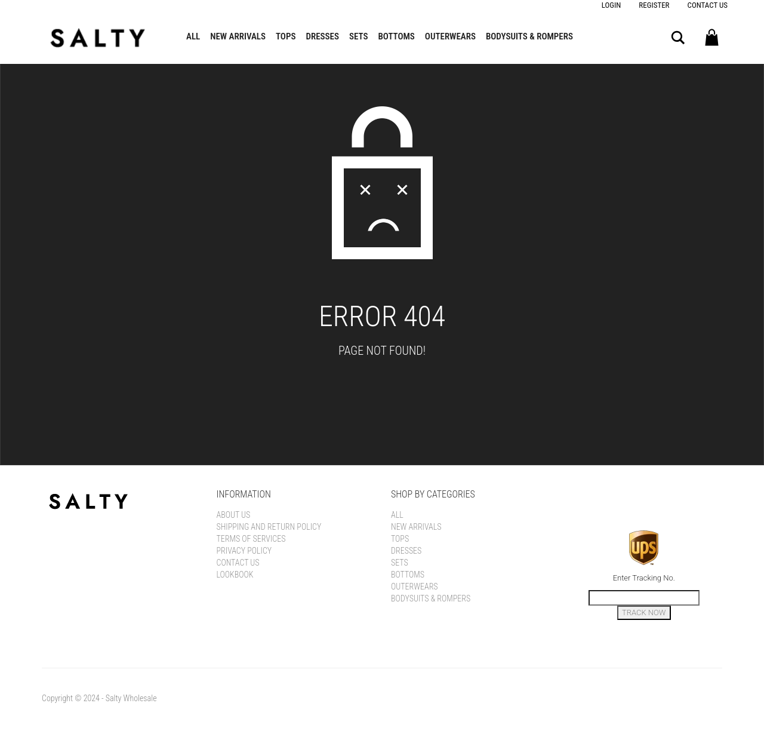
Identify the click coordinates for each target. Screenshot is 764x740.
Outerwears (450, 36)
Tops (285, 36)
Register (654, 5)
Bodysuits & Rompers (529, 36)
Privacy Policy (244, 550)
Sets (358, 36)
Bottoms (396, 36)
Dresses (322, 36)
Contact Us (708, 5)
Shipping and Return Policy (269, 527)
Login (611, 5)
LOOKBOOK (235, 574)
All (193, 36)
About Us (234, 515)
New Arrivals (238, 36)
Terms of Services (251, 539)
